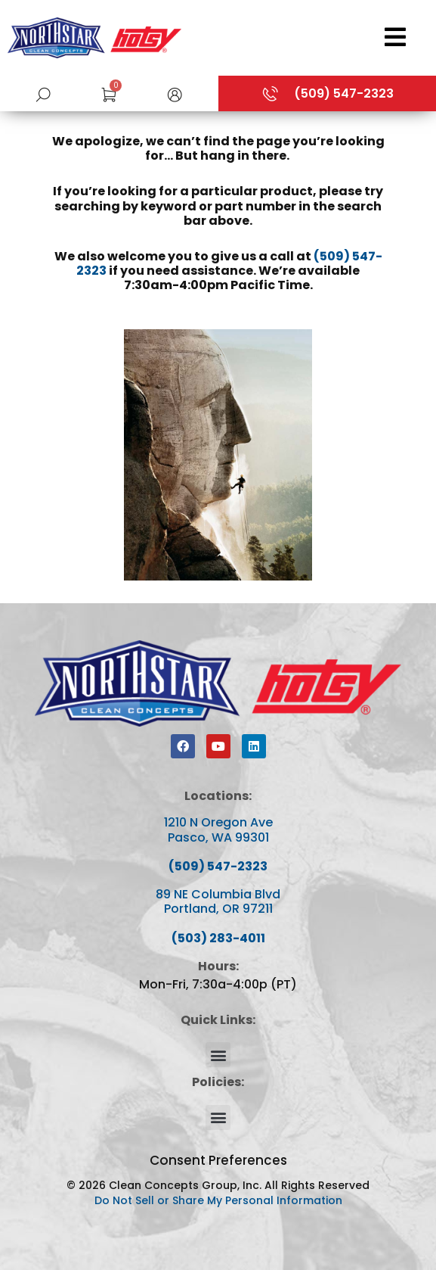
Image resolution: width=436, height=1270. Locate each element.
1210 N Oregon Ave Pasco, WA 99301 (218, 829)
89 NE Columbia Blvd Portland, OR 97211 (218, 901)
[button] (174, 93)
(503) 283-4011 (218, 938)
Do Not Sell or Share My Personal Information (218, 1200)
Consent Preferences (218, 1160)
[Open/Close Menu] (312, 37)
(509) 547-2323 (218, 866)
